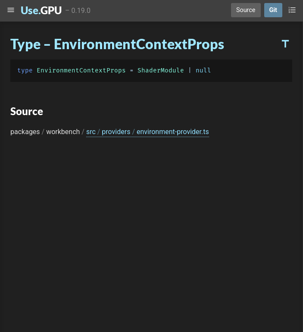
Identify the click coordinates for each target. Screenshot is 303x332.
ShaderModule (160, 70)
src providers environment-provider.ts (147, 132)
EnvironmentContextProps (81, 70)
